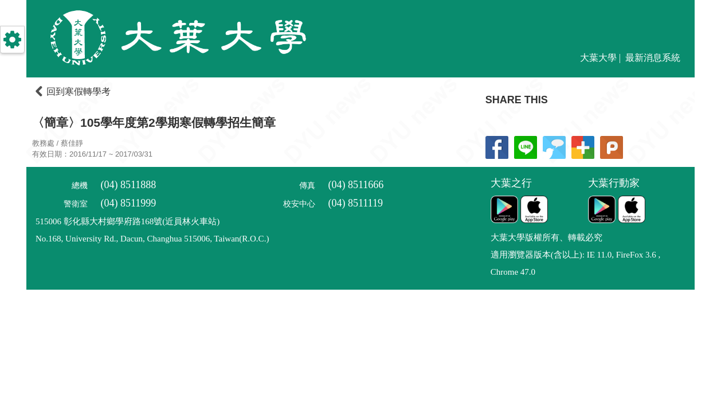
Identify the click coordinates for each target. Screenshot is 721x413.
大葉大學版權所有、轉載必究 (546, 237)
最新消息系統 (652, 58)
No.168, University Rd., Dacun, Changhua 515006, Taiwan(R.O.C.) (152, 238)
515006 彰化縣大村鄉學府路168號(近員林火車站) (128, 221)
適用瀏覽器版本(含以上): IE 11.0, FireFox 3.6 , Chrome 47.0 (576, 263)
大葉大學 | (601, 58)
